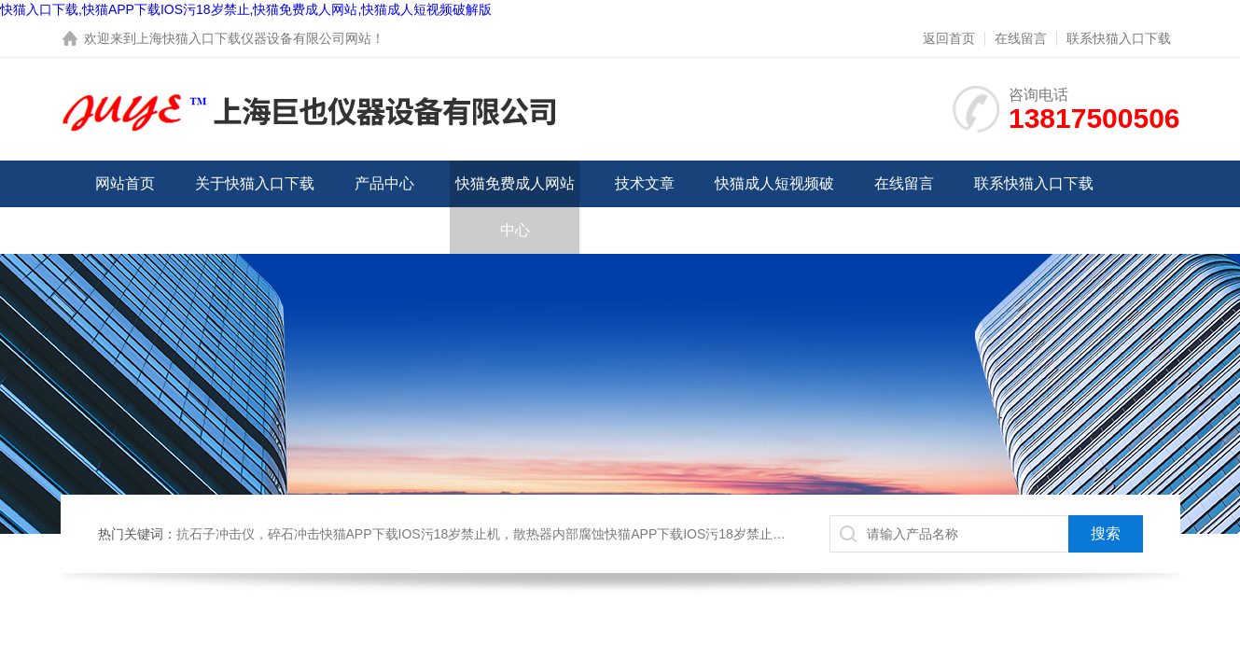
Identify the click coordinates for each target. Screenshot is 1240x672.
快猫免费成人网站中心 (515, 206)
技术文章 (645, 183)
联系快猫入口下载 (1118, 38)
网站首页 (125, 183)
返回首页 (949, 38)
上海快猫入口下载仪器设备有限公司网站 (253, 38)
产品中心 (384, 183)
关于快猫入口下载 (254, 183)
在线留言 (1021, 38)
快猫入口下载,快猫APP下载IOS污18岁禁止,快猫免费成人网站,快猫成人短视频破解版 (246, 9)
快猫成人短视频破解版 (774, 206)
